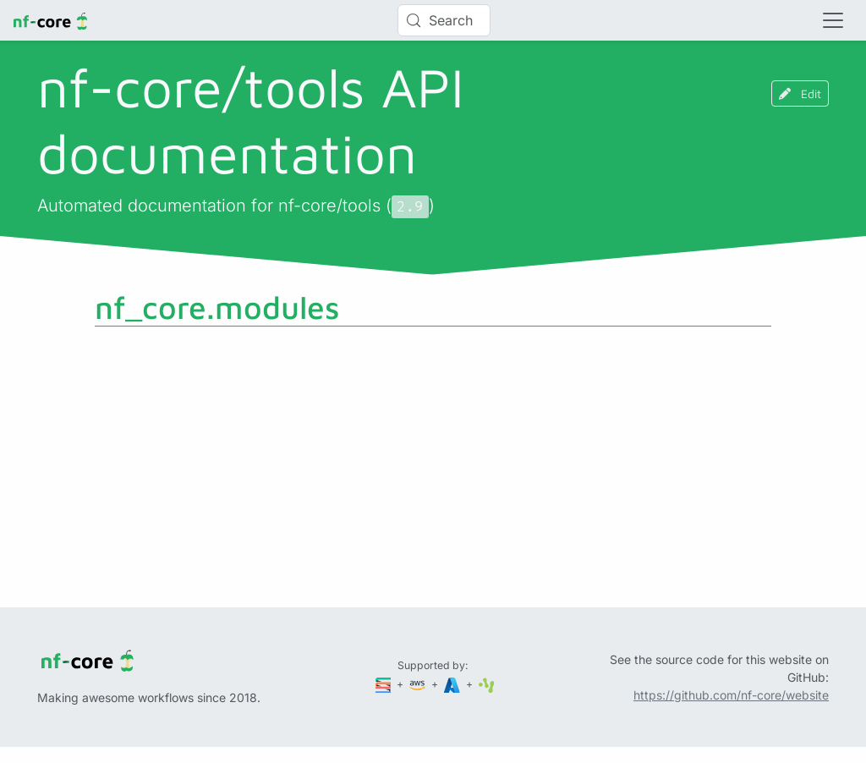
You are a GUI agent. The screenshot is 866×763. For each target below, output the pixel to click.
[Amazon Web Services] (418, 684)
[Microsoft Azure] (453, 684)
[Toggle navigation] (833, 20)
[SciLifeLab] (487, 684)
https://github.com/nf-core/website (731, 695)
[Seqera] (384, 684)
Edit (800, 93)
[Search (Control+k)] (444, 20)
